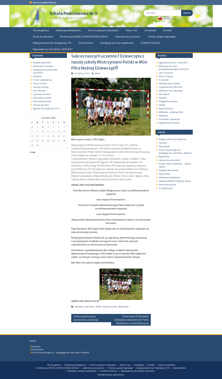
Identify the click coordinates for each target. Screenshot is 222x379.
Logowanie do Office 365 (170, 87)
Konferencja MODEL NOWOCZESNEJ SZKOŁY (84, 36)
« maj (32, 152)
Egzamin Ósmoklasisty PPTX (46, 108)
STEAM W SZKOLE (150, 42)
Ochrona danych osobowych (103, 30)
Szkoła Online (85, 42)
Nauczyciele (164, 146)
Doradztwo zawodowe (169, 119)
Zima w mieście (166, 76)
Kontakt (167, 30)
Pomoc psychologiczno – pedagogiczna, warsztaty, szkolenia (60, 352)
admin (97, 73)
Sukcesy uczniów (109, 306)
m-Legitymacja (166, 188)
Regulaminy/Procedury (169, 122)
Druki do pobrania (43, 36)
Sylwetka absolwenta (168, 170)
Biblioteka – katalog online (171, 112)
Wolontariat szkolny (42, 97)
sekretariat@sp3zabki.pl (44, 2)
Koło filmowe (39, 90)
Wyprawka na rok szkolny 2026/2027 (52, 49)
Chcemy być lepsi (41, 105)
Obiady (162, 105)
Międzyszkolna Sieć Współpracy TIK (52, 42)
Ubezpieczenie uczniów (169, 83)
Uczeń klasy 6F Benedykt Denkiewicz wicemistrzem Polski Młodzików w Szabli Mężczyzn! (131, 320)
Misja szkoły (164, 173)
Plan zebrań (164, 94)
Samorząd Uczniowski (43, 66)
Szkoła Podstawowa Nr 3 (73, 13)
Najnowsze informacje (84, 306)
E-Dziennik (163, 80)
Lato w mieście (166, 72)
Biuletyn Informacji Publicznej (172, 139)
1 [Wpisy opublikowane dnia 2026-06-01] (32, 127)
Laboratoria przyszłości (127, 36)
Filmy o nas (131, 30)
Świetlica (163, 97)
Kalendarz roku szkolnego (171, 90)
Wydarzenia (123, 306)
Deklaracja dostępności (68, 30)
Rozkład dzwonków (42, 62)
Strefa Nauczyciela (167, 184)
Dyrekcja (163, 142)
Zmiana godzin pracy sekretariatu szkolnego (85, 318)
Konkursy (37, 76)
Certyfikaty (150, 30)
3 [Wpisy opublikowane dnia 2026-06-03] (42, 127)
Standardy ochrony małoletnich (117, 42)
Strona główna (41, 30)
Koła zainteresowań (42, 101)
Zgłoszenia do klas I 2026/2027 (173, 62)
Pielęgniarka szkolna (168, 101)
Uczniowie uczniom (42, 94)
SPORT (98, 306)
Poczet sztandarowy (42, 80)
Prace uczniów (39, 83)
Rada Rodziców (166, 108)
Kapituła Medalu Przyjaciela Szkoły (175, 181)
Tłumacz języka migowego (161, 36)
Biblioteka (163, 115)
